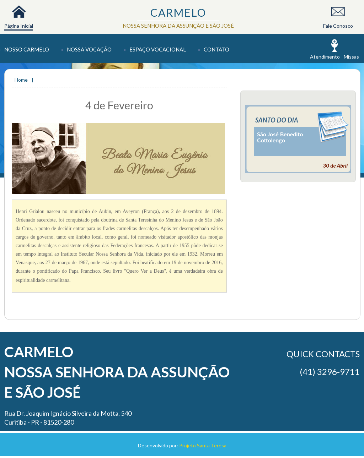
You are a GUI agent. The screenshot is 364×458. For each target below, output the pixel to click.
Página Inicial (18, 26)
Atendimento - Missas (334, 57)
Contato (216, 49)
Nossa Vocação (89, 49)
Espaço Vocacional (157, 49)
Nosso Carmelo (26, 49)
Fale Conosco (338, 26)
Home (22, 80)
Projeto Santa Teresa (202, 445)
